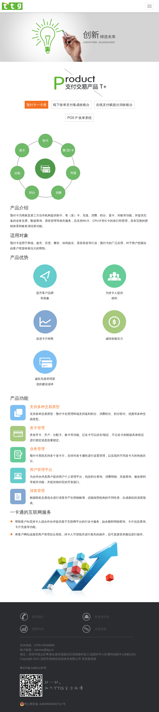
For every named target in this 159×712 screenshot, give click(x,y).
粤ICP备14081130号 (33, 668)
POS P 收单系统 (79, 118)
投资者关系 (102, 616)
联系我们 (38, 616)
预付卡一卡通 (36, 105)
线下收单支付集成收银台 (71, 105)
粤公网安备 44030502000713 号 (43, 704)
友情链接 (100, 629)
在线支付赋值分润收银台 (114, 105)
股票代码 (38, 629)
